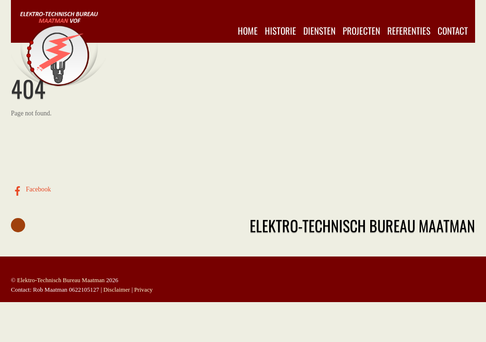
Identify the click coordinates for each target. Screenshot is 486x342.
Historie (280, 30)
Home (248, 30)
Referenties (408, 30)
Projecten (361, 30)
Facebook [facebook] (31, 189)
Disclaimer (116, 289)
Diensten (319, 30)
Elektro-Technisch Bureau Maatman (61, 280)
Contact (453, 30)
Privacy (143, 289)
